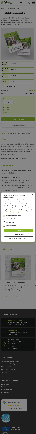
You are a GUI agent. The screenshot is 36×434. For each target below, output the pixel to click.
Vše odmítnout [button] (19, 235)
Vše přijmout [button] (18, 230)
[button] (18, 238)
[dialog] (18, 216)
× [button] (32, 194)
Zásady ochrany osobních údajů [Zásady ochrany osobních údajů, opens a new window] (19, 212)
